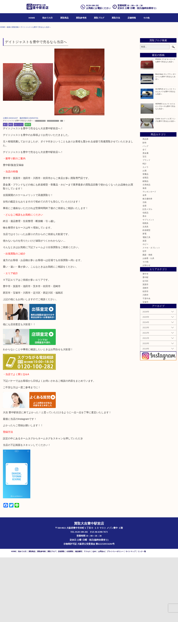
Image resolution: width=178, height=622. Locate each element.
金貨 (144, 270)
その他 (146, 17)
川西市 (145, 359)
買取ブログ (99, 17)
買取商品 (64, 17)
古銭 (144, 267)
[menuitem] (31, 18)
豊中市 (27, 189)
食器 (144, 253)
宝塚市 (145, 366)
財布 (144, 207)
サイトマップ (131, 616)
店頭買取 (61, 616)
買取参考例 (81, 17)
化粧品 (145, 277)
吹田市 (145, 356)
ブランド (146, 225)
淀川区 (145, 345)
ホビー (145, 309)
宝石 (144, 221)
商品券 (145, 204)
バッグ (145, 211)
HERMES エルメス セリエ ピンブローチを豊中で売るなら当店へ (165, 170)
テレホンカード (149, 256)
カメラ (145, 232)
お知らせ (146, 330)
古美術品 (146, 249)
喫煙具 (145, 288)
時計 (10, 189)
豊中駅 (145, 342)
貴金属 (145, 218)
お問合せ (101, 616)
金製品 (145, 242)
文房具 (145, 291)
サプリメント (148, 284)
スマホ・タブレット (151, 312)
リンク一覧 (142, 616)
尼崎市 (145, 352)
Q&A (94, 616)
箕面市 (145, 349)
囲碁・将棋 (147, 319)
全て (5, 189)
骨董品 (145, 239)
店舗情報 (132, 17)
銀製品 (145, 246)
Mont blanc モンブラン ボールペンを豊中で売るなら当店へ (165, 141)
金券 (144, 260)
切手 (144, 316)
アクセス (87, 616)
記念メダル (147, 274)
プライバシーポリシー (115, 616)
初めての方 (47, 17)
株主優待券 (147, 263)
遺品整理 (78, 616)
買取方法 (116, 17)
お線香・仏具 (148, 323)
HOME (32, 17)
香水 (144, 281)
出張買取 (69, 616)
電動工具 (146, 302)
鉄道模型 (146, 295)
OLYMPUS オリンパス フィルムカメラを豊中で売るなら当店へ (165, 156)
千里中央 (146, 363)
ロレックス (18, 189)
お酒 (144, 235)
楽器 (144, 305)
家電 (144, 298)
